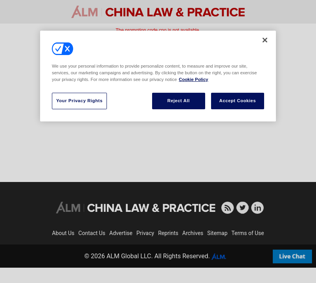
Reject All (178, 100)
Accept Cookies (237, 100)
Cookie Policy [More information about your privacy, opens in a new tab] (193, 79)
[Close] (265, 40)
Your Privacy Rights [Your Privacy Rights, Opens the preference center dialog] (79, 100)
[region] (158, 76)
